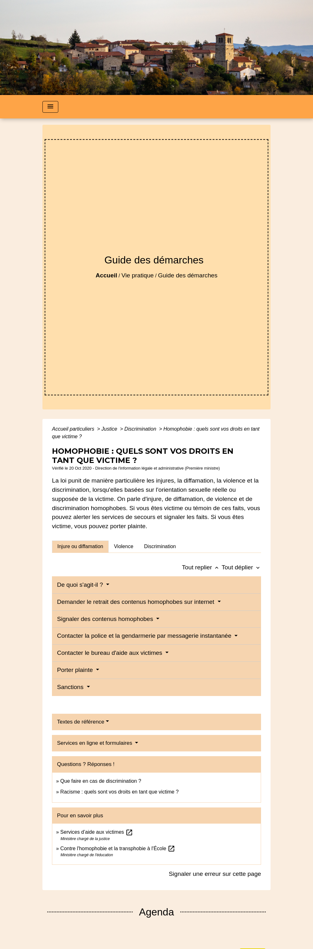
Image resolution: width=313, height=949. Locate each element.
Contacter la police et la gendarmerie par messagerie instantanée (145, 635)
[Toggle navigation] (50, 107)
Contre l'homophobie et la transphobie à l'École (117, 848)
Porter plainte (75, 670)
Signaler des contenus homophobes (106, 619)
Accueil (106, 275)
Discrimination (141, 429)
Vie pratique (137, 275)
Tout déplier (241, 567)
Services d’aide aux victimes (96, 832)
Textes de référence (80, 722)
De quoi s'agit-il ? (81, 584)
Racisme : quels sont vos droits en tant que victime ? (119, 791)
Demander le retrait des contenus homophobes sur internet (136, 601)
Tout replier (201, 567)
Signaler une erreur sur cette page (215, 873)
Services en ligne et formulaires (95, 743)
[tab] (80, 547)
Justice (109, 429)
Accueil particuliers (74, 429)
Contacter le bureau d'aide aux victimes (110, 652)
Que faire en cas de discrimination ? (100, 781)
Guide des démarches (188, 275)
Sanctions (71, 687)
